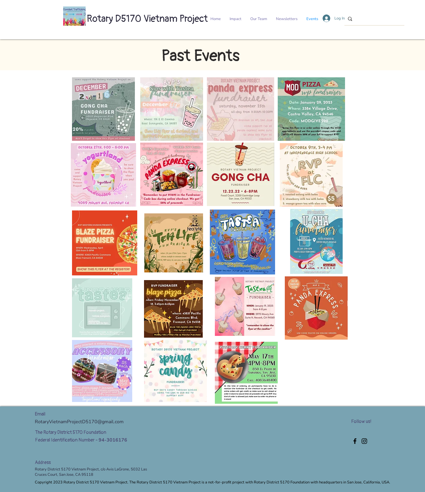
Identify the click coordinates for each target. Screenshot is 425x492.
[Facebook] (355, 441)
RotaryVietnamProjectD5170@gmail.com (79, 422)
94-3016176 (113, 440)
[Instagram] (364, 441)
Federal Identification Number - (67, 440)
